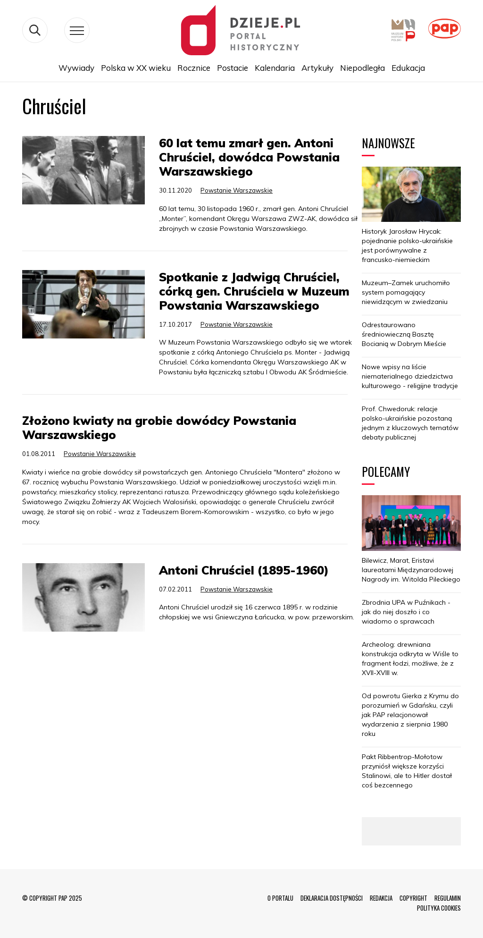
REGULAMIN (447, 898)
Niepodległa (362, 68)
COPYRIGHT (413, 898)
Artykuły (317, 68)
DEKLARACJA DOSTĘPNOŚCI (331, 898)
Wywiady (76, 68)
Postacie (232, 68)
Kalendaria (275, 68)
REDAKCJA (381, 898)
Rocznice (193, 68)
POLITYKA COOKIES (439, 908)
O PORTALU (280, 898)
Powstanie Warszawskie (236, 190)
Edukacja (408, 68)
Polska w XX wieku (136, 68)
